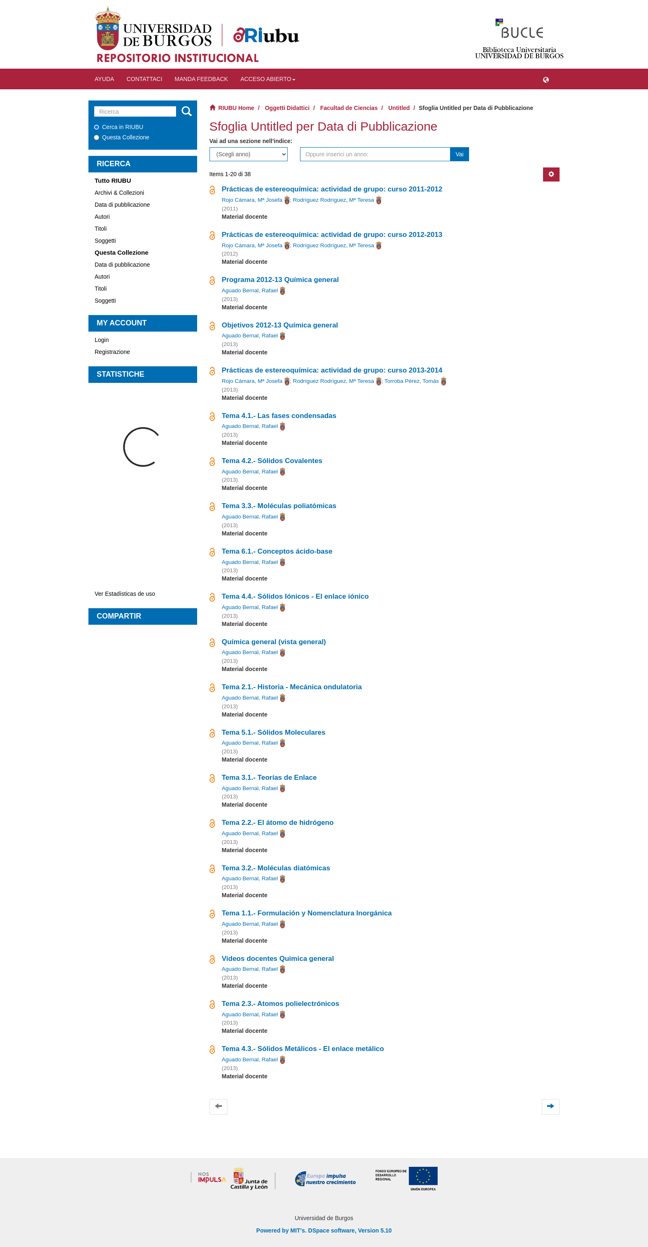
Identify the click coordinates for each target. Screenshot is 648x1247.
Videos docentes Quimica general (278, 959)
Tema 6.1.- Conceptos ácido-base (277, 551)
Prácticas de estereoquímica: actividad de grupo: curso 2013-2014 (332, 370)
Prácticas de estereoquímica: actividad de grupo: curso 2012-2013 (332, 235)
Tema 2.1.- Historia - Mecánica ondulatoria (292, 687)
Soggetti (105, 240)
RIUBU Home (236, 108)
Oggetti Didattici (287, 108)
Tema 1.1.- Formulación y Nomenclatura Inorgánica (307, 913)
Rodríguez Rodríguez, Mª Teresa (333, 200)
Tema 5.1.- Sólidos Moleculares (274, 732)
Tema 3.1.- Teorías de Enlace (269, 777)
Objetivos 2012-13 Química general (280, 325)
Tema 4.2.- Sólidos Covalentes (272, 461)
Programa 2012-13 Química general (280, 280)
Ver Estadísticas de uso (125, 593)
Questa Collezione (121, 137)
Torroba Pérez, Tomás (411, 381)
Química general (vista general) (274, 642)
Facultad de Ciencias (349, 108)
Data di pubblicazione (122, 204)
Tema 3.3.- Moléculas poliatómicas (279, 506)
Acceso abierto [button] (268, 79)
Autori (102, 216)
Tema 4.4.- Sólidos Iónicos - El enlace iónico (295, 596)
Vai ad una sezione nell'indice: (251, 141)
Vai (459, 154)
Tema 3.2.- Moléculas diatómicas (276, 868)
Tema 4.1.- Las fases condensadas (279, 416)
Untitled (399, 108)
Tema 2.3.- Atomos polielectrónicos (280, 1004)
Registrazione (112, 352)
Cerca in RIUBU (118, 127)
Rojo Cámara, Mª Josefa (252, 200)
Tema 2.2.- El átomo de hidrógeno (278, 823)
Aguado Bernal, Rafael (250, 290)
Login (102, 340)
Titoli (101, 228)
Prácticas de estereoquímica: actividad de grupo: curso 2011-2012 (332, 189)
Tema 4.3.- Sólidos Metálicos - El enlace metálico (303, 1049)
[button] (545, 79)
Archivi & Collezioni (119, 192)
